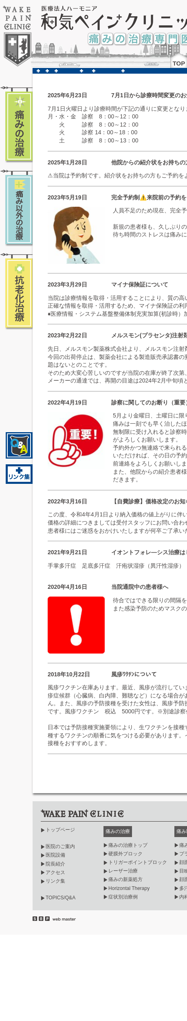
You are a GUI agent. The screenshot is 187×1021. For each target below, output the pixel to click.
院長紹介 (55, 864)
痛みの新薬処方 (125, 879)
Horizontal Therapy (129, 888)
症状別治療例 (123, 897)
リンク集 (55, 881)
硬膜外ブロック (125, 854)
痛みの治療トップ (127, 845)
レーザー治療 (123, 871)
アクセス (55, 872)
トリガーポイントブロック (137, 862)
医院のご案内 (60, 846)
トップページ (60, 830)
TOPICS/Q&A (60, 898)
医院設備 (55, 855)
